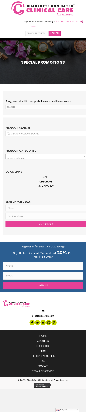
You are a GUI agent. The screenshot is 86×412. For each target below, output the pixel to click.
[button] (45, 224)
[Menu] (35, 28)
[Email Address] (45, 216)
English (61, 409)
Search (54, 33)
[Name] (45, 208)
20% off (59, 21)
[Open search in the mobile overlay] (45, 133)
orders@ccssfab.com (43, 316)
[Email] (43, 276)
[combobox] (45, 156)
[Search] (45, 107)
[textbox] (46, 158)
